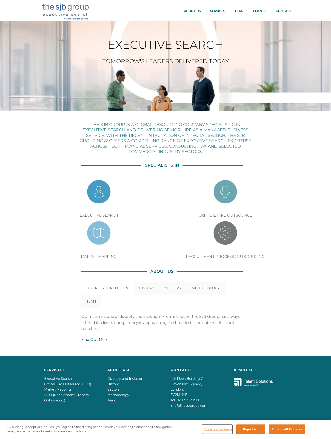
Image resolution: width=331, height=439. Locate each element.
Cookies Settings (218, 433)
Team (239, 11)
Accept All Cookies (286, 433)
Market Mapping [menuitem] (57, 389)
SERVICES (217, 11)
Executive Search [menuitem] (58, 379)
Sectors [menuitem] (113, 389)
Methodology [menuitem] (118, 395)
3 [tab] (171, 101)
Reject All (250, 433)
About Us (192, 11)
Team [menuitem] (111, 400)
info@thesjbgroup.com (189, 406)
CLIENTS (259, 11)
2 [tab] (165, 101)
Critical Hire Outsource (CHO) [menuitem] (67, 384)
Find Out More (94, 339)
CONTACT (284, 11)
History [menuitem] (113, 384)
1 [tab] (159, 101)
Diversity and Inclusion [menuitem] (125, 379)
